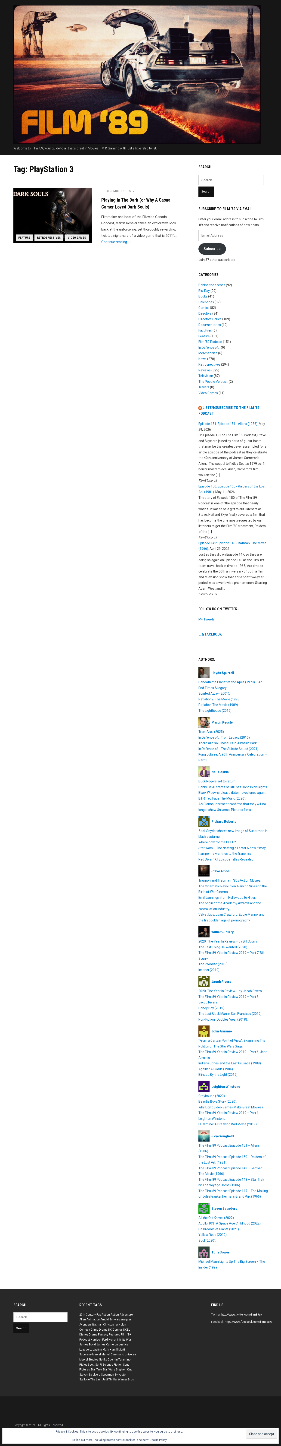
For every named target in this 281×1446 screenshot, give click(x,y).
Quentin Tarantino (119, 1359)
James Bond (87, 1344)
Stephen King (124, 1369)
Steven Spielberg (89, 1374)
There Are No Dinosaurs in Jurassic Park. (227, 743)
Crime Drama (99, 1329)
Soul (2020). (207, 1240)
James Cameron (107, 1344)
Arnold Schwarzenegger (115, 1319)
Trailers (203, 387)
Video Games (78, 237)
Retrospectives (50, 237)
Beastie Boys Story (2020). (217, 1101)
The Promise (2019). (213, 964)
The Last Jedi (99, 1379)
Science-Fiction (112, 1364)
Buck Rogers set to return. (217, 781)
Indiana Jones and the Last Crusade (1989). (230, 1063)
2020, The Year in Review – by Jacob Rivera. (230, 991)
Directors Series (210, 319)
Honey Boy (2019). (211, 1008)
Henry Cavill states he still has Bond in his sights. (233, 787)
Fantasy (103, 1334)
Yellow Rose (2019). (212, 1235)
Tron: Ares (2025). (211, 732)
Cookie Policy (158, 1440)
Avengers (85, 1324)
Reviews (204, 370)
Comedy (84, 1329)
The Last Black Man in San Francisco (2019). (230, 1014)
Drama (93, 1334)
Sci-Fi (98, 1364)
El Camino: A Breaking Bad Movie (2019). (227, 1124)
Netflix (103, 1359)
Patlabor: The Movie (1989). (218, 705)
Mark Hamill (110, 1349)
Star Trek (96, 1369)
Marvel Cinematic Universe (119, 1354)
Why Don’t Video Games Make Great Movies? (230, 1107)
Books (202, 296)
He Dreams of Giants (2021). (219, 1229)
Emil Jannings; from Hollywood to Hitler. (227, 897)
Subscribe (212, 249)
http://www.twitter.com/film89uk (241, 1314)
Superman (107, 1374)
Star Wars (109, 1369)
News (202, 359)
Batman (97, 1324)
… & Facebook (210, 634)
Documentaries (209, 325)
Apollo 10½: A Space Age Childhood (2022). (229, 1223)
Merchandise (207, 353)
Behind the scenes (211, 285)
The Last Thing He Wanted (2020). (223, 947)
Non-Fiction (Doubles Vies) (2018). (223, 1019)
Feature (24, 237)
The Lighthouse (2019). (215, 710)
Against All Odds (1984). (216, 1069)
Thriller (112, 1379)
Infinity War (124, 1339)
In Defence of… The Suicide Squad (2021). (228, 749)
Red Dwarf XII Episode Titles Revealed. (226, 859)
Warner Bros (126, 1379)
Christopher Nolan (114, 1324)
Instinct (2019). (209, 970)
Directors (205, 313)
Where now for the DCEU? (217, 842)
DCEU (126, 1329)
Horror (112, 1339)
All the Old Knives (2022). (216, 1218)
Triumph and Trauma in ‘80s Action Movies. (229, 880)
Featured (114, 1334)
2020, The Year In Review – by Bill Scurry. (228, 941)
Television (205, 376)
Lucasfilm (96, 1349)
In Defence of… (209, 347)
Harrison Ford (99, 1339)
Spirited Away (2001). (214, 693)
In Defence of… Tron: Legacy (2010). (224, 737)
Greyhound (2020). (211, 1096)
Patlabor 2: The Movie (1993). (219, 699)
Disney (83, 1334)
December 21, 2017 (120, 191)
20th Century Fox (90, 1314)
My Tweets (206, 619)
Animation (93, 1319)
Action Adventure (122, 1314)
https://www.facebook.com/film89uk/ (248, 1321)
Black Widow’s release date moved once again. (232, 792)
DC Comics (115, 1329)
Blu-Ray (204, 291)
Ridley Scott (87, 1364)
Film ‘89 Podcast (210, 342)
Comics (203, 308)
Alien (82, 1319)
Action (106, 1314)
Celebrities (206, 302)
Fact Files (205, 330)
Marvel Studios (88, 1359)
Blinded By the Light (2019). (218, 1074)
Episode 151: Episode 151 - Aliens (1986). (228, 424)
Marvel (96, 1354)
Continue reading (116, 242)
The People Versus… (213, 381)
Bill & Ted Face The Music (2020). (222, 798)
